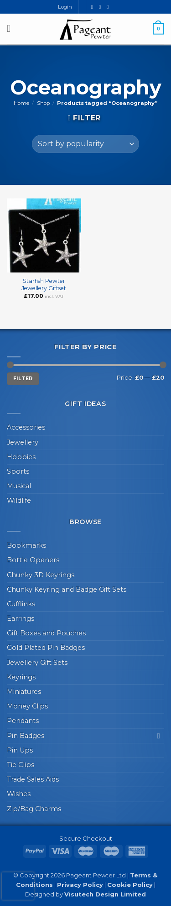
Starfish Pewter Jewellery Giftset (43, 284)
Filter (23, 378)
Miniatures (24, 692)
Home (21, 103)
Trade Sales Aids (33, 779)
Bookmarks (26, 545)
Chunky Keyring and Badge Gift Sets (66, 589)
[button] (12, 28)
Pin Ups (20, 750)
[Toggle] (158, 736)
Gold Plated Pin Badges (46, 648)
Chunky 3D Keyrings (40, 575)
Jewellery (22, 442)
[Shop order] (85, 144)
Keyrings (21, 677)
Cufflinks (21, 604)
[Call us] (109, 7)
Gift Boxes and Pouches (46, 633)
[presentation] (18, 886)
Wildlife (19, 500)
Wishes (19, 794)
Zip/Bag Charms (34, 809)
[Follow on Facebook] (93, 7)
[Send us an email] (101, 7)
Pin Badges (25, 736)
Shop (43, 103)
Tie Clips (20, 765)
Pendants (23, 721)
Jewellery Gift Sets (37, 662)
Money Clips (27, 706)
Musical (19, 486)
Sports (18, 471)
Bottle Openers (33, 560)
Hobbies (21, 457)
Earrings (20, 618)
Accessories (26, 427)
